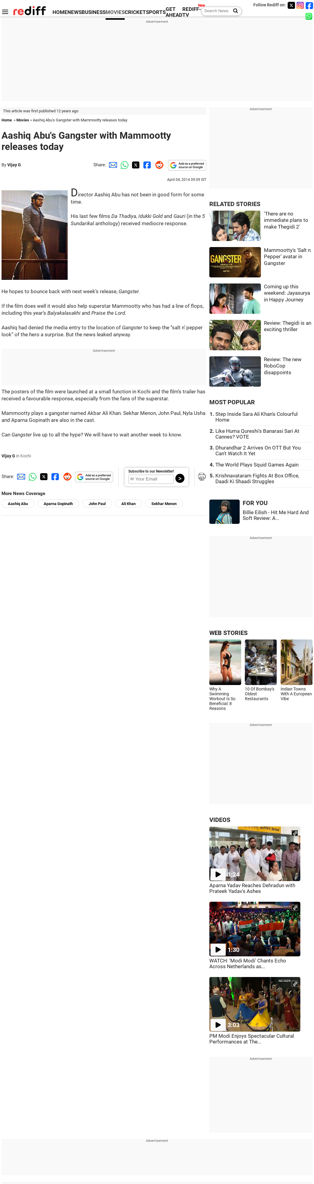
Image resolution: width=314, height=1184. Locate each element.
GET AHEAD (174, 12)
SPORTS (156, 12)
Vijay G (14, 164)
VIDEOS (219, 819)
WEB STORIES (228, 632)
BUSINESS (94, 12)
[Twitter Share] (135, 165)
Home (7, 120)
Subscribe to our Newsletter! (151, 471)
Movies (22, 120)
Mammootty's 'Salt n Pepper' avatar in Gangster (287, 256)
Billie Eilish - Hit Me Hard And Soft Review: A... (276, 515)
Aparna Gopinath (58, 503)
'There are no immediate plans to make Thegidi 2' (286, 220)
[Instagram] (300, 5)
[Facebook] (309, 5)
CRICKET (135, 12)
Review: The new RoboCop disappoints (283, 366)
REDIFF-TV (191, 12)
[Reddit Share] (158, 165)
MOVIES (115, 12)
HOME (59, 12)
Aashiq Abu (18, 503)
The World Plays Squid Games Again (257, 465)
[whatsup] (309, 16)
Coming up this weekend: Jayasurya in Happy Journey (287, 293)
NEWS (74, 12)
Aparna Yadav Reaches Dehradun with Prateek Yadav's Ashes (252, 888)
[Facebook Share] (146, 165)
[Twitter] (291, 5)
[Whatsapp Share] (123, 165)
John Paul (97, 503)
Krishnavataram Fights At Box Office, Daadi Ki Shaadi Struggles (257, 478)
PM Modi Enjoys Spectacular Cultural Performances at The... (251, 1039)
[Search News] (234, 11)
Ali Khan (128, 503)
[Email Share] (112, 165)
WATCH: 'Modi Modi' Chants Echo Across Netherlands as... (247, 963)
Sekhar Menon (164, 503)
